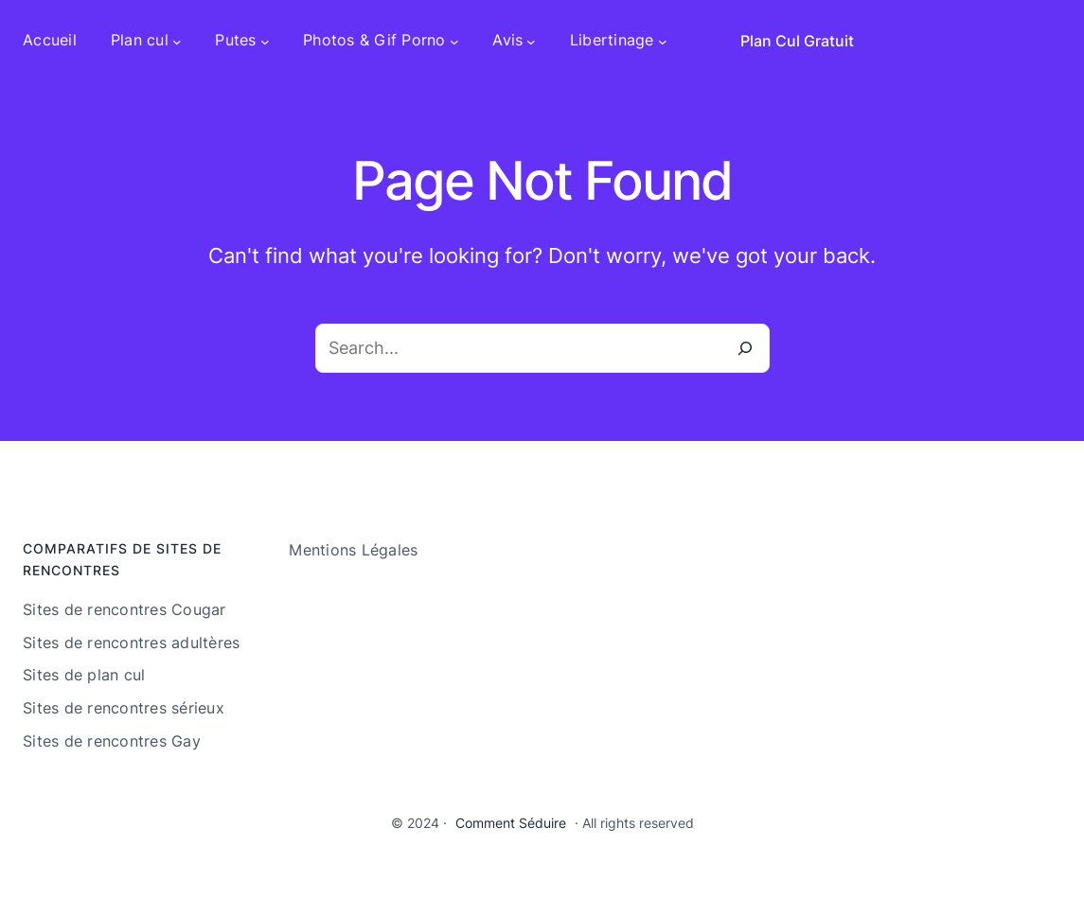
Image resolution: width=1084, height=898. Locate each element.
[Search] (745, 348)
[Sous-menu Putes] (265, 40)
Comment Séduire (510, 823)
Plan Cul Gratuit (797, 40)
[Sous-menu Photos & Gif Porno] (454, 40)
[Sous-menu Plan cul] (177, 40)
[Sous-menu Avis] (531, 40)
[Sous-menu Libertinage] (662, 40)
